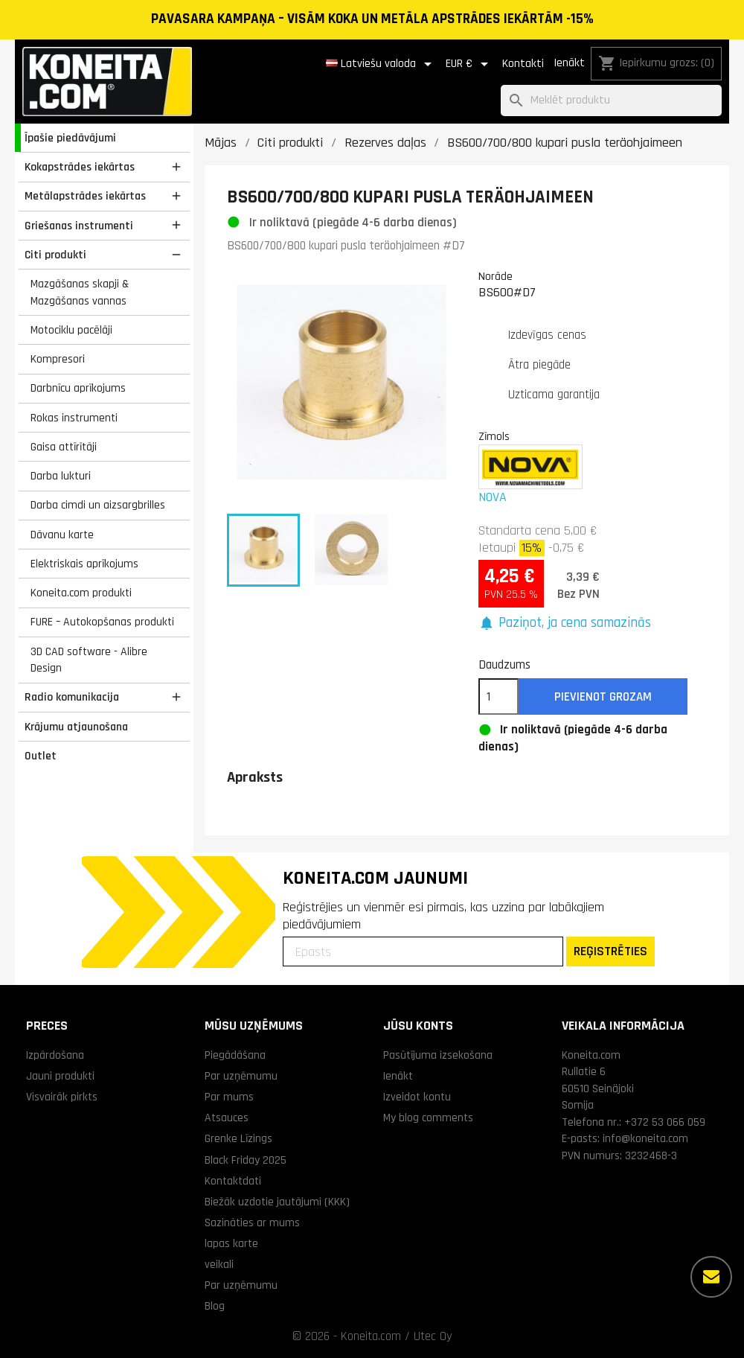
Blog (215, 1305)
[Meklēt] (611, 101)
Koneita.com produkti (81, 592)
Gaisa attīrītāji (64, 446)
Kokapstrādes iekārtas (80, 166)
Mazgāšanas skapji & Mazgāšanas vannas (80, 292)
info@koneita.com (645, 1138)
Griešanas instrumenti (79, 225)
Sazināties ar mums (252, 1222)
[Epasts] (423, 951)
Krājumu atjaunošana (76, 726)
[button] (565, 623)
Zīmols (494, 436)
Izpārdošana (55, 1055)
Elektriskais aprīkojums (84, 563)
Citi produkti (55, 254)
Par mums (229, 1096)
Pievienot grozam (603, 697)
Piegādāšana (235, 1055)
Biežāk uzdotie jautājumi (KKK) (277, 1201)
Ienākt (569, 63)
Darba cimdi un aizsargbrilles (98, 504)
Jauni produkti (60, 1075)
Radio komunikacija (72, 696)
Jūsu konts (418, 1025)
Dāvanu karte (62, 534)
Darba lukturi (61, 475)
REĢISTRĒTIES (610, 951)
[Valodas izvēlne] (381, 64)
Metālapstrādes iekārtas (85, 195)
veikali (219, 1264)
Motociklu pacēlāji (71, 329)
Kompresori (58, 358)
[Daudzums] (498, 696)
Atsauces (226, 1117)
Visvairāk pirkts (61, 1096)
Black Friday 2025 (245, 1160)
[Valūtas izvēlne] (469, 64)
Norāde (495, 276)
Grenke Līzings (238, 1138)
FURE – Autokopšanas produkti (102, 621)
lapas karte (231, 1243)
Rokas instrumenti (74, 417)
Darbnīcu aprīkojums (78, 387)
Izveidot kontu (417, 1096)
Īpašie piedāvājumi (70, 137)
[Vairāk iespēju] (711, 1277)
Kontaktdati (233, 1180)
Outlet (41, 755)
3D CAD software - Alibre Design (89, 660)
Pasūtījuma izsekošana (438, 1055)
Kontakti (523, 63)
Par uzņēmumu (241, 1075)
